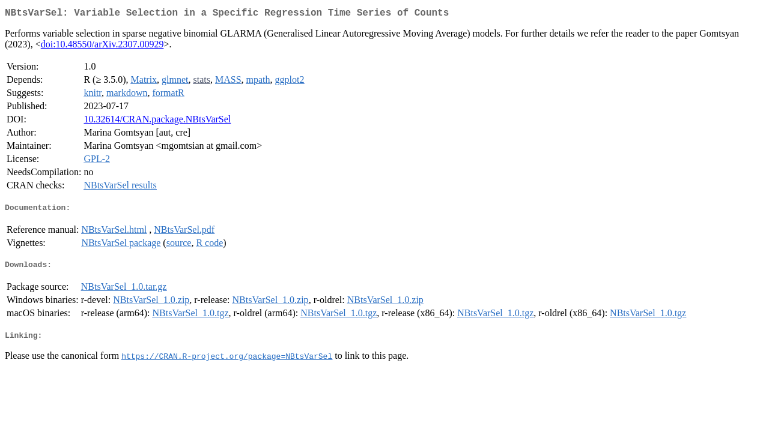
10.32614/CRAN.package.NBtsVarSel (157, 121)
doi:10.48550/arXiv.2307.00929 (102, 46)
